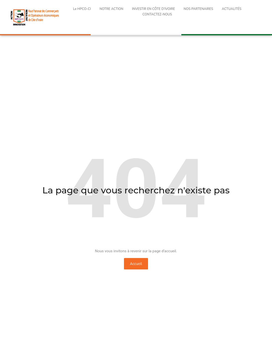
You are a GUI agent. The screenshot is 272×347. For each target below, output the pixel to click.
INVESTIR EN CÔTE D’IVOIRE (153, 9)
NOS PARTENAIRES (198, 9)
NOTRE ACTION (111, 9)
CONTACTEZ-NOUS (157, 14)
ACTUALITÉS (231, 9)
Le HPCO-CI (82, 9)
